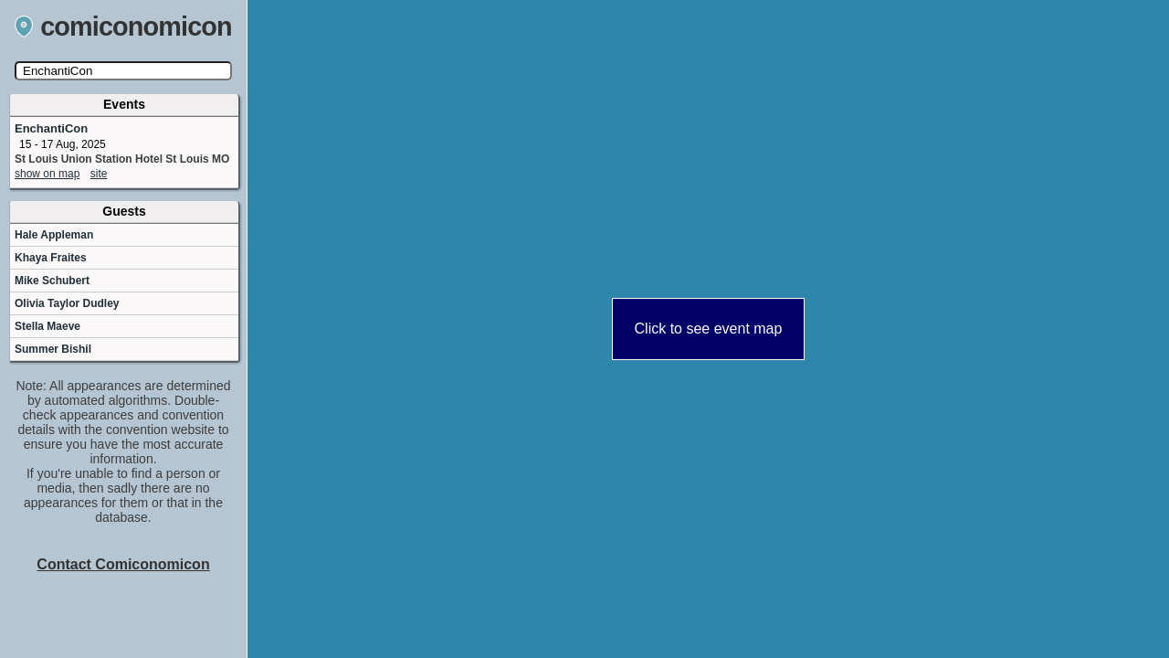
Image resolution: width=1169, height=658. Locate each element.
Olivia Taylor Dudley (67, 303)
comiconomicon (123, 26)
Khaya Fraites (51, 257)
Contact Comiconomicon (123, 564)
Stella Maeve (47, 326)
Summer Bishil (53, 349)
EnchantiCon (51, 128)
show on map (47, 173)
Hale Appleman (54, 234)
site (99, 173)
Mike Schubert (52, 280)
